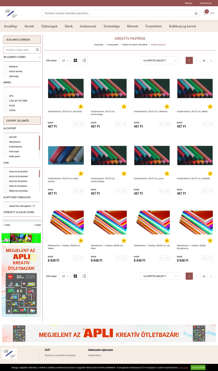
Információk (206, 3)
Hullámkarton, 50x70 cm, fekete (192, 111)
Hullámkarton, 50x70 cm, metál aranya (63, 180)
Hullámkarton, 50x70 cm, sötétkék (193, 178)
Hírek (69, 26)
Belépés (188, 3)
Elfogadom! (198, 367)
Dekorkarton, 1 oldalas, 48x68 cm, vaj (152, 245)
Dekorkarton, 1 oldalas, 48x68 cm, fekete (64, 247)
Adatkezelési (94, 354)
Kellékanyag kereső (182, 26)
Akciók (29, 26)
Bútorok (132, 26)
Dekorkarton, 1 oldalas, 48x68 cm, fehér (107, 247)
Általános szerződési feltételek (60, 354)
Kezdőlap (10, 26)
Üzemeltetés (154, 26)
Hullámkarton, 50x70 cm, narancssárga (103, 180)
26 (204, 60)
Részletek (183, 367)
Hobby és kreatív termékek (134, 44)
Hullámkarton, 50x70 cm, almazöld (65, 111)
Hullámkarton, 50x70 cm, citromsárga (103, 113)
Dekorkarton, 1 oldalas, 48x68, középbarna (191, 247)
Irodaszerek (88, 26)
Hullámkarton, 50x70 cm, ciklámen (151, 111)
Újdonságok (49, 26)
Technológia (111, 26)
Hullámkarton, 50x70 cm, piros (149, 178)
